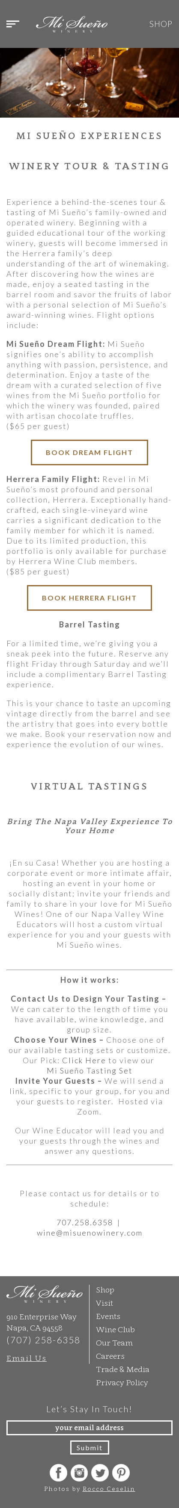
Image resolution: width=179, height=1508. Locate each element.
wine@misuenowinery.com (90, 1231)
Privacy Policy (122, 1381)
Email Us (26, 1357)
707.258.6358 (86, 1221)
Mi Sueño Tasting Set (90, 1069)
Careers (110, 1355)
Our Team (114, 1341)
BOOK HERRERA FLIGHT (89, 598)
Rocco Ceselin (109, 1487)
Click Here (84, 1059)
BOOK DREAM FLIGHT (89, 452)
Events (108, 1315)
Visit (104, 1302)
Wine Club (115, 1328)
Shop (161, 24)
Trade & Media (122, 1368)
